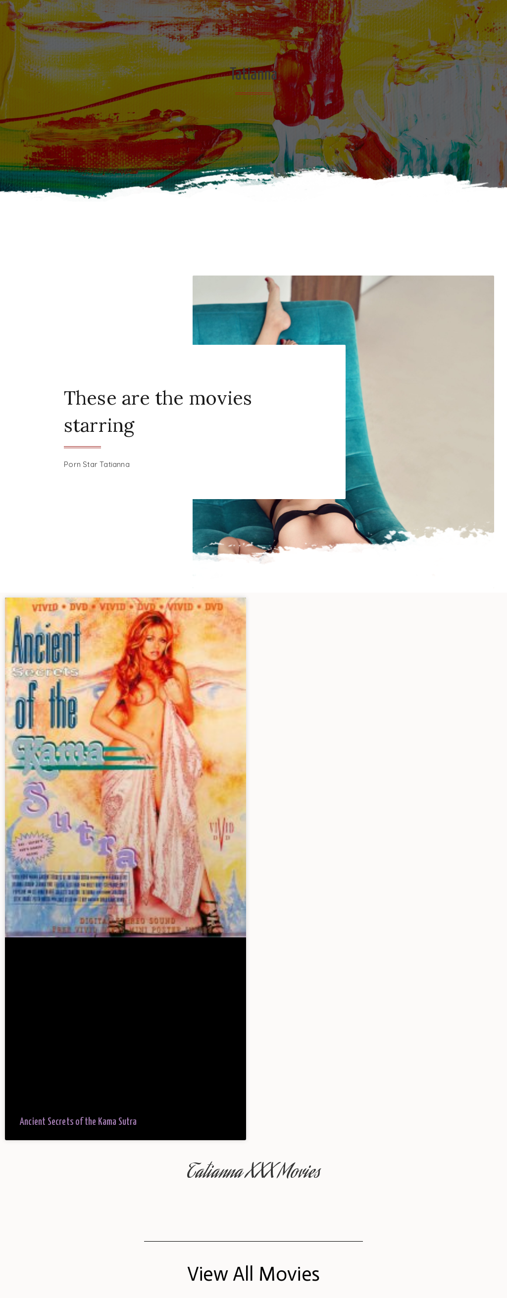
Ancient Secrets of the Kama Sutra (78, 1122)
